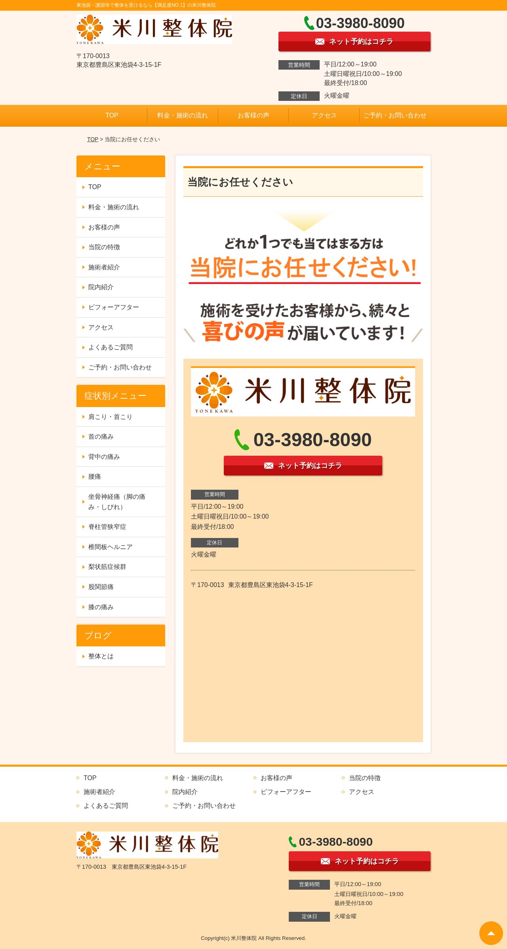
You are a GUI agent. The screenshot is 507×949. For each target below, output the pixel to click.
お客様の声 (253, 115)
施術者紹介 (104, 267)
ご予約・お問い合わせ (395, 115)
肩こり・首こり (110, 416)
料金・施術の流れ (182, 115)
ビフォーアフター (113, 307)
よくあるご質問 (110, 347)
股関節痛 (101, 586)
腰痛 (94, 476)
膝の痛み (101, 607)
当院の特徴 (104, 247)
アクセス (324, 115)
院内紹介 (101, 287)
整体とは (101, 656)
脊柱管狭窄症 (107, 526)
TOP (111, 115)
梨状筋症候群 (107, 566)
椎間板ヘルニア (110, 547)
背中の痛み (104, 456)
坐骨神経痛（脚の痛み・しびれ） (116, 501)
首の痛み (101, 436)
